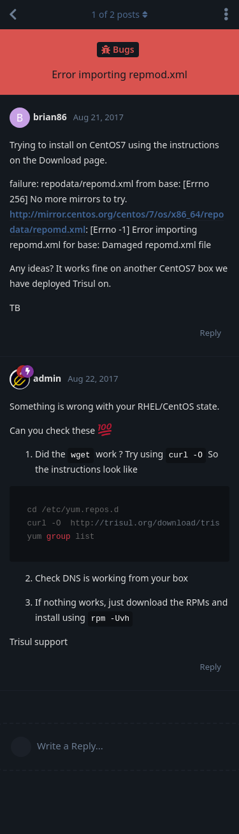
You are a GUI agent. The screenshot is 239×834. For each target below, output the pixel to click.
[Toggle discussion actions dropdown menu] (226, 14)
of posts (119, 14)
